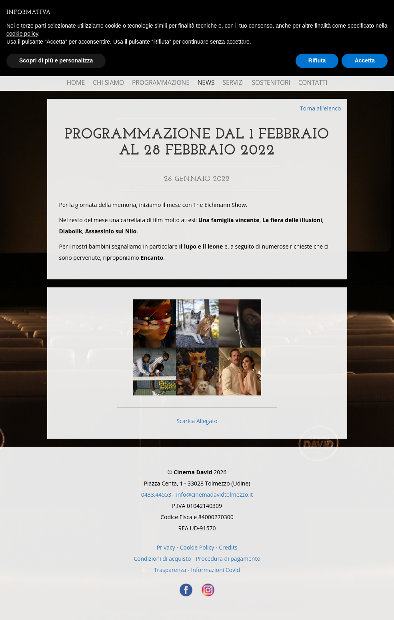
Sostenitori (271, 82)
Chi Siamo (108, 82)
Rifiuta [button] (317, 60)
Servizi (233, 82)
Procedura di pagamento (228, 558)
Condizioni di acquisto (162, 558)
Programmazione (161, 82)
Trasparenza (170, 570)
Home (76, 82)
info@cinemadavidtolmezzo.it (214, 494)
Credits (228, 547)
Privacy (166, 547)
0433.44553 (156, 494)
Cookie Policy (197, 547)
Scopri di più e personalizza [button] (56, 60)
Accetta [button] (364, 60)
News (206, 82)
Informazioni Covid (215, 570)
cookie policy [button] (22, 33)
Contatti (313, 82)
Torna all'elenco (320, 108)
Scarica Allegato (196, 421)
